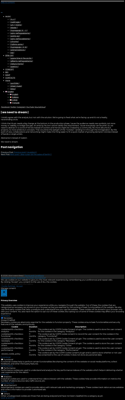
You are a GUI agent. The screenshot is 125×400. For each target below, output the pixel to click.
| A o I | (12, 19)
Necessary (8, 318)
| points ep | (15, 36)
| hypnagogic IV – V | (19, 30)
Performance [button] (7, 366)
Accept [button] (19, 286)
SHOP (7, 75)
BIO (6, 72)
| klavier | (14, 27)
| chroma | (14, 41)
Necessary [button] (5, 316)
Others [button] (4, 392)
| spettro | (14, 66)
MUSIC (8, 16)
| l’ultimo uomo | (17, 44)
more (7, 80)
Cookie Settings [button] (8, 286)
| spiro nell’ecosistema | (20, 39)
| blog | (13, 89)
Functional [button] (6, 357)
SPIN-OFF (9, 55)
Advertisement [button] (7, 383)
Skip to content (8, 2)
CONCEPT (9, 69)
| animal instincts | (18, 50)
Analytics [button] (5, 374)
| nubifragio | (15, 22)
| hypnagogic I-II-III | (18, 47)
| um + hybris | (16, 25)
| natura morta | (17, 64)
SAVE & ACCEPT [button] (8, 398)
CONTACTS (10, 77)
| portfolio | (14, 83)
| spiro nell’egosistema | (20, 33)
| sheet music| (16, 86)
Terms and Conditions (34, 276)
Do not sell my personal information (17, 284)
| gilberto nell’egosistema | (21, 61)
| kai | (12, 52)
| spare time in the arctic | (21, 58)
